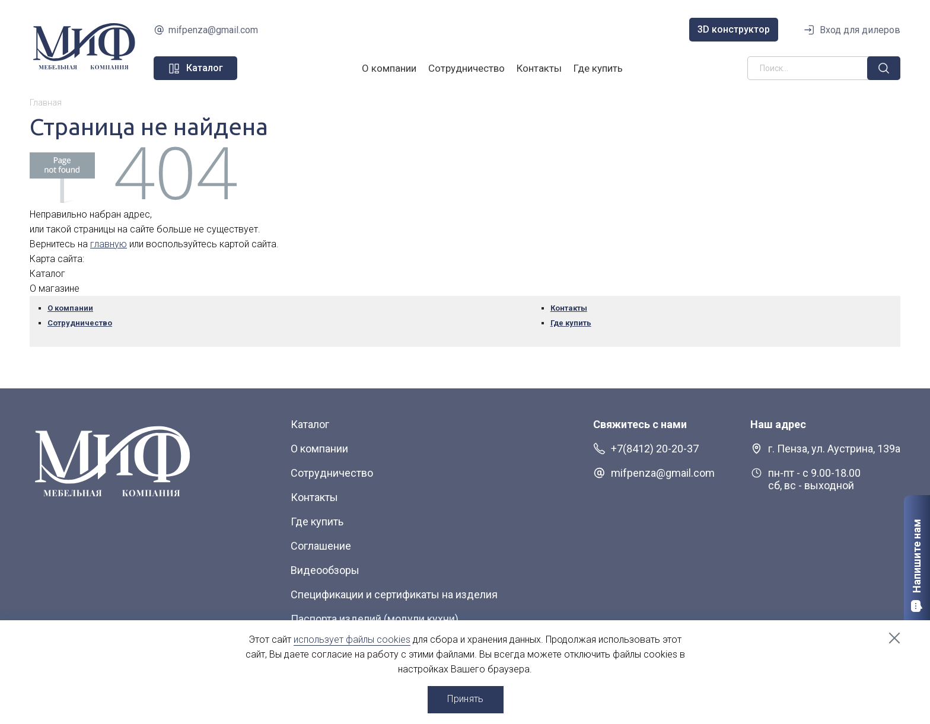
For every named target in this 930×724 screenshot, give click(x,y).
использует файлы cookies (352, 639)
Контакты (539, 68)
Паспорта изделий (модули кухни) (374, 619)
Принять (465, 698)
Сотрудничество (466, 68)
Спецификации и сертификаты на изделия (394, 594)
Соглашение (321, 546)
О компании (389, 68)
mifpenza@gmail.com (213, 30)
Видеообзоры (325, 570)
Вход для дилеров (860, 30)
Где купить (598, 68)
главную (108, 244)
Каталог (310, 424)
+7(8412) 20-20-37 (655, 448)
